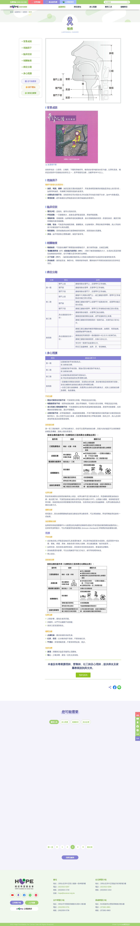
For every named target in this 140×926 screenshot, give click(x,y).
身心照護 (27, 73)
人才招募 (31, 903)
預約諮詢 (83, 675)
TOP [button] (137, 738)
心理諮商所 (24, 909)
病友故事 (86, 722)
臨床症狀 (27, 54)
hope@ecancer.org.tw (66, 893)
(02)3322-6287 (63, 887)
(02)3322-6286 (105, 887)
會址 (55, 880)
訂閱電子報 (17, 903)
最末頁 (89, 847)
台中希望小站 (58, 900)
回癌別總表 (70, 857)
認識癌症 (18, 12)
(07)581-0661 (105, 907)
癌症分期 (27, 67)
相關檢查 (27, 60)
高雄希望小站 (101, 900)
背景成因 (27, 41)
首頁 (11, 12)
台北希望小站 (101, 880)
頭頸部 (25, 12)
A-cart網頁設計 (124, 924)
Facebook (115, 687)
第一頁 (50, 847)
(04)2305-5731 (63, 907)
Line (119, 687)
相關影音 (75, 722)
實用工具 (54, 722)
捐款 (137, 715)
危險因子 (27, 48)
